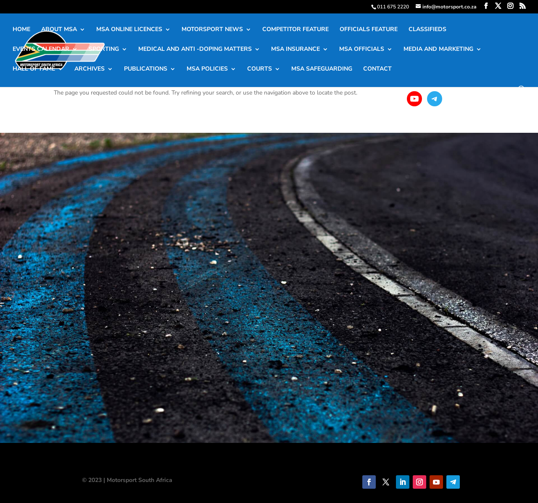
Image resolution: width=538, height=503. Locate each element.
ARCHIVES (89, 69)
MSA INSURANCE (295, 49)
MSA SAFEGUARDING (321, 69)
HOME (21, 29)
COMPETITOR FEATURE (295, 29)
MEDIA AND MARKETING (438, 49)
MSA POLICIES (207, 69)
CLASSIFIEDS (427, 29)
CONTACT (377, 69)
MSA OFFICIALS (361, 49)
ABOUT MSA (59, 29)
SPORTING (104, 49)
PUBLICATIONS (145, 69)
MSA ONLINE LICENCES (129, 29)
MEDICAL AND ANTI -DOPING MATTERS (195, 49)
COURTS (259, 69)
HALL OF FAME (34, 69)
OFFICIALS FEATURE (369, 29)
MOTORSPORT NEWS (212, 29)
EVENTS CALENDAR (41, 49)
